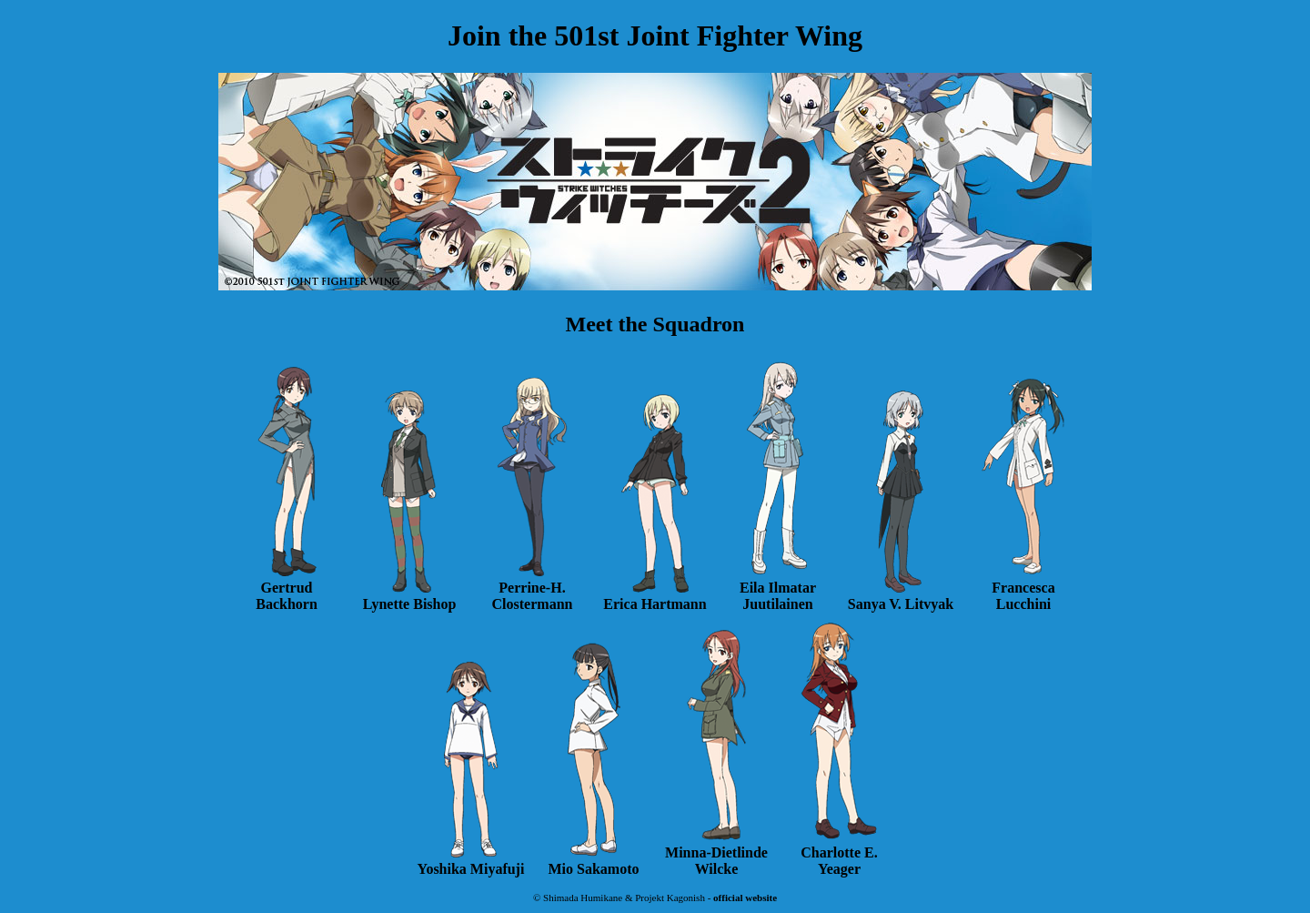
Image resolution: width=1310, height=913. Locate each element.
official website (745, 897)
